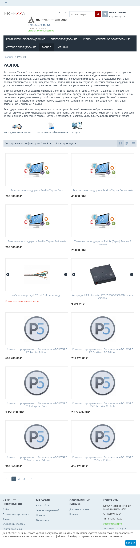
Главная (9, 57)
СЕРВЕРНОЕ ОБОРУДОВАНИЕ (113, 39)
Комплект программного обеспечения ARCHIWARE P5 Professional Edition (36, 459)
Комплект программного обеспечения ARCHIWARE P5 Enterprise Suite (36, 405)
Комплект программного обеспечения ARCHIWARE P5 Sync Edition (102, 459)
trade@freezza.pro (112, 523)
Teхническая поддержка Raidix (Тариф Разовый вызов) (102, 243)
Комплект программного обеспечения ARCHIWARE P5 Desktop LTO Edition (102, 351)
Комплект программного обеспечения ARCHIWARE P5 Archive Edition (36, 351)
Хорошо (130, 543)
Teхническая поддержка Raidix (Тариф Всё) (36, 190)
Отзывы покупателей (47, 510)
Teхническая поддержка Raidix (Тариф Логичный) (103, 190)
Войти (6, 509)
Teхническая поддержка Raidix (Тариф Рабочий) (37, 241)
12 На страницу (65, 143)
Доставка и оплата (79, 509)
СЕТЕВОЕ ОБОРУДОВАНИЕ (21, 47)
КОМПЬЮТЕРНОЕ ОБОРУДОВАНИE (25, 39)
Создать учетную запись (16, 514)
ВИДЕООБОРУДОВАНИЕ (64, 39)
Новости (40, 515)
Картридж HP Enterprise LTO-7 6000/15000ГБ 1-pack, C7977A (103, 297)
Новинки (62, 47)
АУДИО (87, 39)
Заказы (6, 519)
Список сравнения (12, 528)
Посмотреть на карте (114, 528)
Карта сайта (42, 505)
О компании (42, 520)
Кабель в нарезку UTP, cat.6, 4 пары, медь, (37, 295)
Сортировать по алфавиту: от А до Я (28, 143)
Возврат (73, 514)
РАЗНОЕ (46, 47)
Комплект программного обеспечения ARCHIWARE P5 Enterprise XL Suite (102, 405)
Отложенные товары (14, 523)
